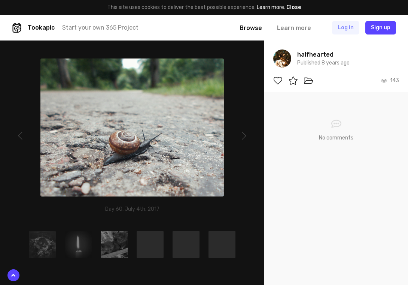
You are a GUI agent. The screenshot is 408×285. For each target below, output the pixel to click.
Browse (251, 28)
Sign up (380, 27)
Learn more (270, 7)
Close (293, 7)
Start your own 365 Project (100, 27)
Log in (346, 27)
